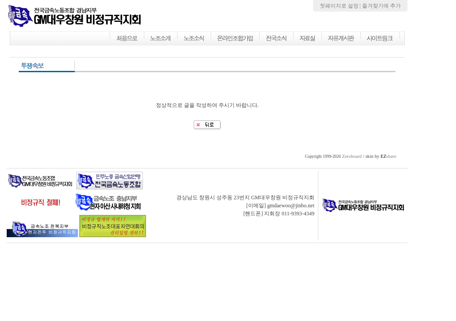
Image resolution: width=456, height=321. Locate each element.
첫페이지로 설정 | (341, 6)
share (388, 156)
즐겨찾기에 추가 (381, 6)
